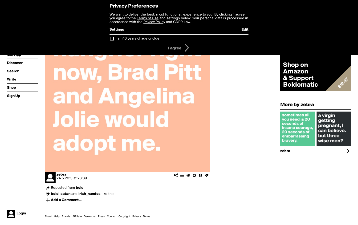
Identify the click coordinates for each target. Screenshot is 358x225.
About (48, 216)
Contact (111, 216)
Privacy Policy (154, 22)
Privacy (136, 216)
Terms (146, 216)
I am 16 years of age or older (138, 38)
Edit (244, 30)
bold (80, 188)
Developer (90, 216)
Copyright (124, 216)
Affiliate (77, 216)
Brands (66, 216)
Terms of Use (148, 18)
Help (57, 216)
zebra (61, 175)
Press (101, 216)
